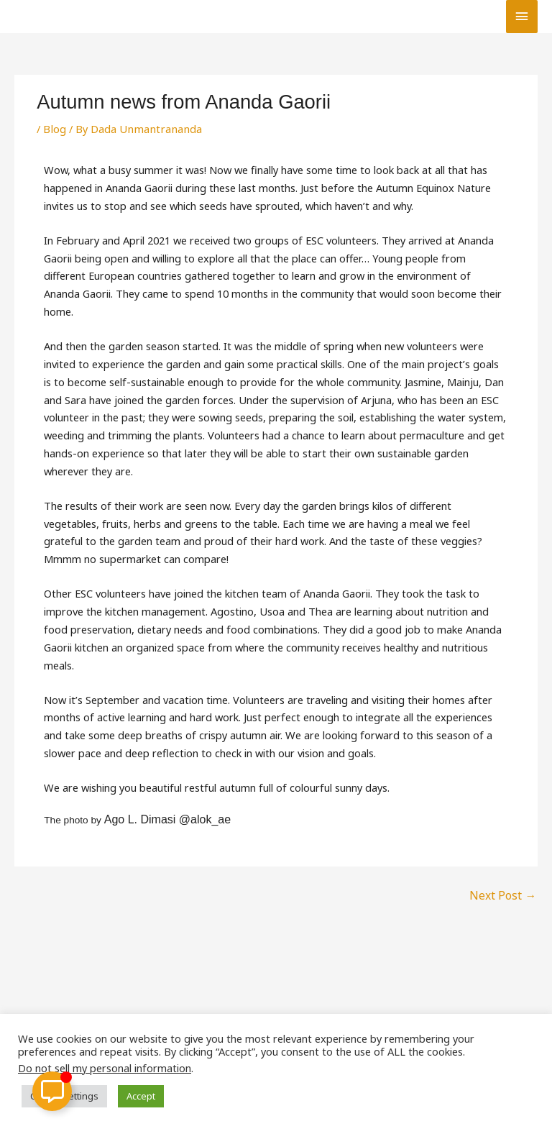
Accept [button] (140, 1095)
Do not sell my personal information (104, 1068)
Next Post (505, 894)
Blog (54, 129)
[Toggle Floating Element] (52, 1091)
